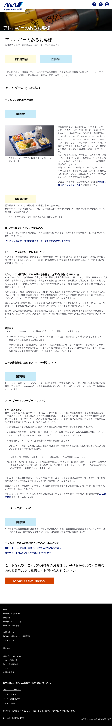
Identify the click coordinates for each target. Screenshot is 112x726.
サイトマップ (8, 640)
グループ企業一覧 (10, 660)
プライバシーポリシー (12, 690)
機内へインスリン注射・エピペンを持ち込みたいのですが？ (33, 548)
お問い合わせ (8, 632)
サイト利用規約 (9, 703)
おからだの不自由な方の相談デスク (29, 581)
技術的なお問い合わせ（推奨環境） (17, 636)
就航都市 (6, 618)
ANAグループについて (12, 656)
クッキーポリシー (10, 694)
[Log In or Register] (107, 4)
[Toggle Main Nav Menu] (101, 4)
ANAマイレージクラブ (12, 626)
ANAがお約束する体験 (12, 622)
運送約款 (6, 648)
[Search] (94, 4)
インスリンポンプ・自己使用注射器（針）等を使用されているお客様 (37, 241)
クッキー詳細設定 (11, 699)
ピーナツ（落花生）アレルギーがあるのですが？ (28, 553)
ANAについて (8, 609)
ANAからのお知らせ (11, 613)
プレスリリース (9, 668)
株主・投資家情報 (10, 664)
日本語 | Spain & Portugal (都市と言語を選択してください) (27, 683)
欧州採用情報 (8, 672)
